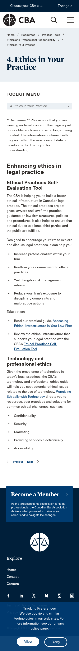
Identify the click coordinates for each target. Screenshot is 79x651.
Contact (13, 577)
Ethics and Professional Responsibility (31, 40)
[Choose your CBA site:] (30, 6)
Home (11, 35)
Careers (13, 584)
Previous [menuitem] (18, 461)
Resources (28, 35)
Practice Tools (51, 35)
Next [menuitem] (30, 461)
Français (65, 6)
